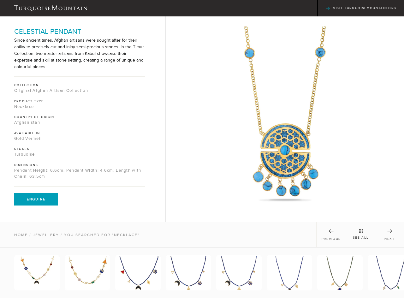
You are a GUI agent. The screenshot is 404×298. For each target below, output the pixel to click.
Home (21, 235)
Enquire (36, 199)
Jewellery (46, 235)
